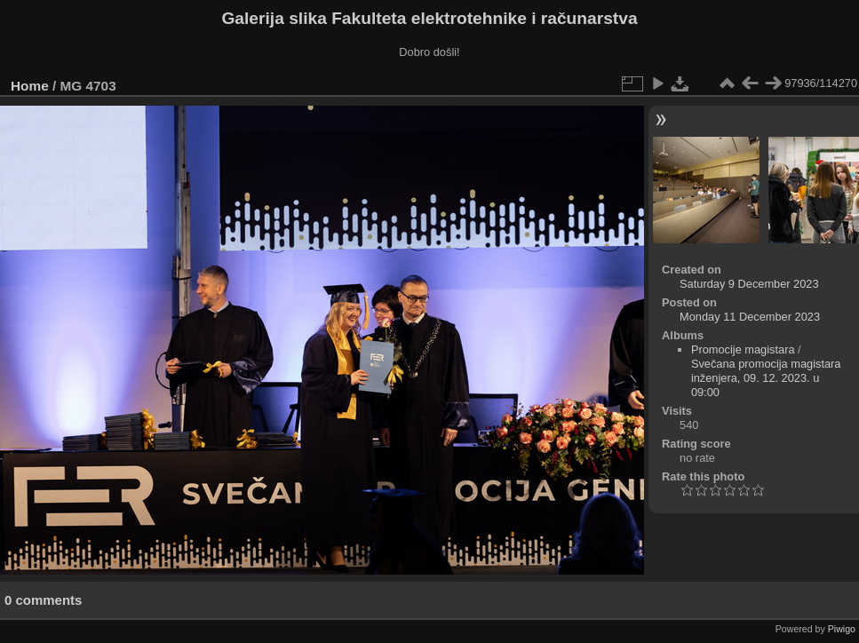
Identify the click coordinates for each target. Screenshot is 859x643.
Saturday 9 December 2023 (749, 283)
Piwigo (841, 628)
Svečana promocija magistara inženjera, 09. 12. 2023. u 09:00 (766, 378)
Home (30, 85)
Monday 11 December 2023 (750, 316)
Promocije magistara (743, 349)
